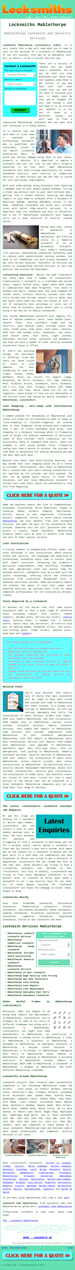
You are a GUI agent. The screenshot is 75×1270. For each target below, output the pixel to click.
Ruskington (37, 1179)
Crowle (7, 1166)
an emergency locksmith (53, 1044)
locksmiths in (61, 230)
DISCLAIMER (66, 17)
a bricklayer (28, 1050)
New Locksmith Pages (18, 1248)
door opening (28, 1057)
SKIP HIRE (26, 1064)
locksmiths (59, 253)
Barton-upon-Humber (59, 1179)
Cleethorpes (46, 1173)
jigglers (26, 633)
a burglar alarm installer (44, 1047)
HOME (29, 17)
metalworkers (10, 1034)
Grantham (21, 1169)
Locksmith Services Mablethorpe (32, 926)
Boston (67, 1169)
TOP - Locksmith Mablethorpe (20, 1220)
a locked (27, 195)
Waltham (31, 1186)
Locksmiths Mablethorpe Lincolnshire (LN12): (32, 45)
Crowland (29, 1176)
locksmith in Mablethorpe (55, 52)
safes (54, 284)
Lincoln (19, 1186)
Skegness (54, 1169)
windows (56, 189)
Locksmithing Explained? (18, 275)
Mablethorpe (10, 521)
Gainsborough (32, 1189)
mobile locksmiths (44, 311)
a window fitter (30, 1037)
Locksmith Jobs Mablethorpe (55, 1206)
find (14, 903)
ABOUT (45, 17)
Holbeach (8, 1182)
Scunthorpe (9, 1179)
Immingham (65, 1176)
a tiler (67, 1037)
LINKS (36, 17)
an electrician (56, 1034)
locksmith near (32, 868)
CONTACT (54, 17)
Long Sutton (35, 1182)
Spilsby (23, 1179)
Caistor (19, 1166)
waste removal (56, 1054)
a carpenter (61, 1064)
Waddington (26, 1173)
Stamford (50, 1182)
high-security (38, 208)
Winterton (47, 1176)
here (66, 1198)
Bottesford (64, 1186)
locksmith (65, 275)
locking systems (55, 256)
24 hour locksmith (38, 735)
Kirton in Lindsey (58, 1163)
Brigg (43, 1169)
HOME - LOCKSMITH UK (37, 1237)
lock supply (24, 729)
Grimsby (20, 1182)
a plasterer (35, 1041)
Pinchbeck (65, 1173)
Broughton (8, 1173)
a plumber (27, 1067)
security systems (46, 294)
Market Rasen (47, 1186)
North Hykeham (37, 1166)
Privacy (70, 1248)
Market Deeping (61, 1166)
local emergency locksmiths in (45, 875)
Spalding (8, 1169)
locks (36, 284)
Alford (7, 1189)
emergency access (50, 202)
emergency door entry (51, 712)
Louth (33, 1169)
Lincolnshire (18, 1163)
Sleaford (48, 1189)
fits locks (61, 288)
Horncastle (64, 1182)
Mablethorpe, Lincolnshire (19, 400)
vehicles (30, 263)
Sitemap (5, 1248)
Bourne (18, 1189)
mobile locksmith (60, 725)
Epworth (7, 1186)
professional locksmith (18, 141)
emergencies (10, 751)
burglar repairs (55, 1060)
